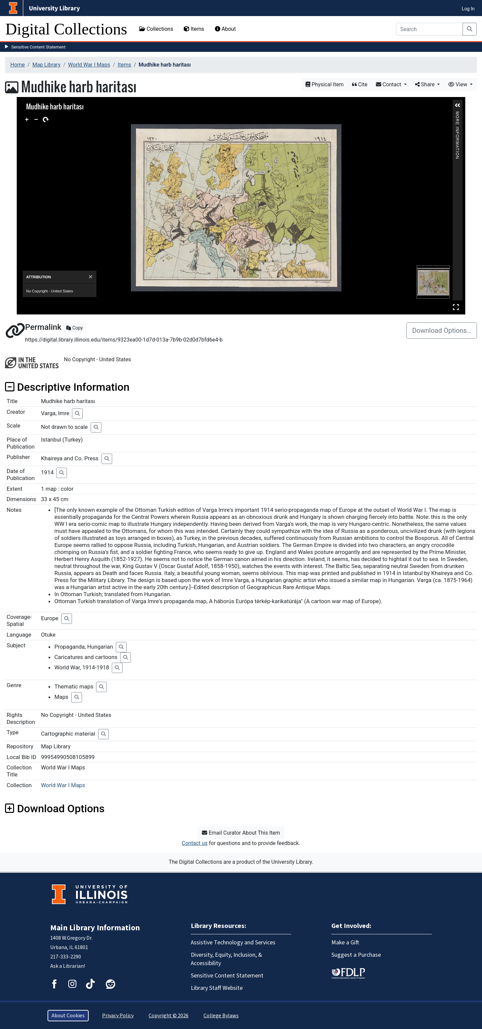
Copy (74, 328)
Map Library (46, 65)
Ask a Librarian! (67, 966)
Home (17, 65)
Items (194, 29)
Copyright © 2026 (168, 1015)
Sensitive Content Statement (38, 47)
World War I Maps (89, 65)
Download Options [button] (54, 808)
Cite (360, 84)
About (225, 29)
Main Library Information (95, 928)
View (458, 84)
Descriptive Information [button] (67, 387)
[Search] (429, 29)
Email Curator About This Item (241, 833)
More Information (457, 114)
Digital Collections (66, 29)
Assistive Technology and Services (233, 942)
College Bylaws (221, 1015)
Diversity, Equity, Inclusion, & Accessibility (226, 959)
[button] (457, 105)
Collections (156, 29)
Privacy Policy (118, 1015)
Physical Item (325, 84)
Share (425, 84)
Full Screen (456, 307)
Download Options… (441, 330)
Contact (389, 84)
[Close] (90, 277)
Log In (468, 8)
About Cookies (68, 1015)
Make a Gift (345, 942)
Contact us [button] (195, 843)
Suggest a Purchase (356, 955)
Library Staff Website (217, 988)
